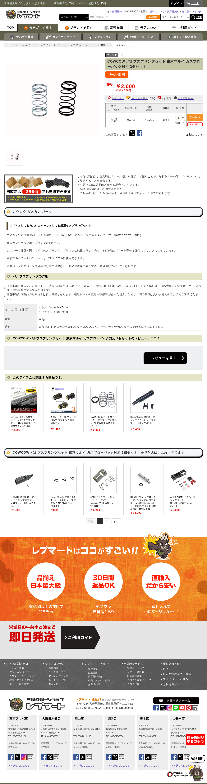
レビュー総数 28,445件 (92, 3)
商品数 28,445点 (64, 3)
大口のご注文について (139, 680)
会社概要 (93, 668)
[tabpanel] (24, 407)
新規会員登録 (171, 663)
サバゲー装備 (21, 37)
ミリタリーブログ (58, 672)
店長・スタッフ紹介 (99, 680)
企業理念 (93, 672)
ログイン (168, 669)
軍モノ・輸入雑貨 (181, 37)
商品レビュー (56, 684)
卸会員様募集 (134, 676)
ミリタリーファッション (22, 676)
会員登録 (117, 11)
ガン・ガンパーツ (60, 37)
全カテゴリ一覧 (57, 680)
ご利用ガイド (171, 684)
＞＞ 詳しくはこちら (19, 765)
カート (195, 3)
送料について (157, 11)
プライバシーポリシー (177, 679)
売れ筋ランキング (191, 11)
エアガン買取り (135, 672)
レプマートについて (97, 663)
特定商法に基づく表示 (177, 674)
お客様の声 (94, 684)
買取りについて (135, 668)
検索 (199, 17)
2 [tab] (107, 521)
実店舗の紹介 (95, 676)
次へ (116, 521)
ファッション (100, 37)
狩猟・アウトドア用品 (21, 680)
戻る (90, 521)
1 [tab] (100, 521)
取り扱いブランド (58, 676)
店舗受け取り (134, 684)
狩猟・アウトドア (138, 37)
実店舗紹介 (173, 11)
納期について (194, 134)
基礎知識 (53, 668)
